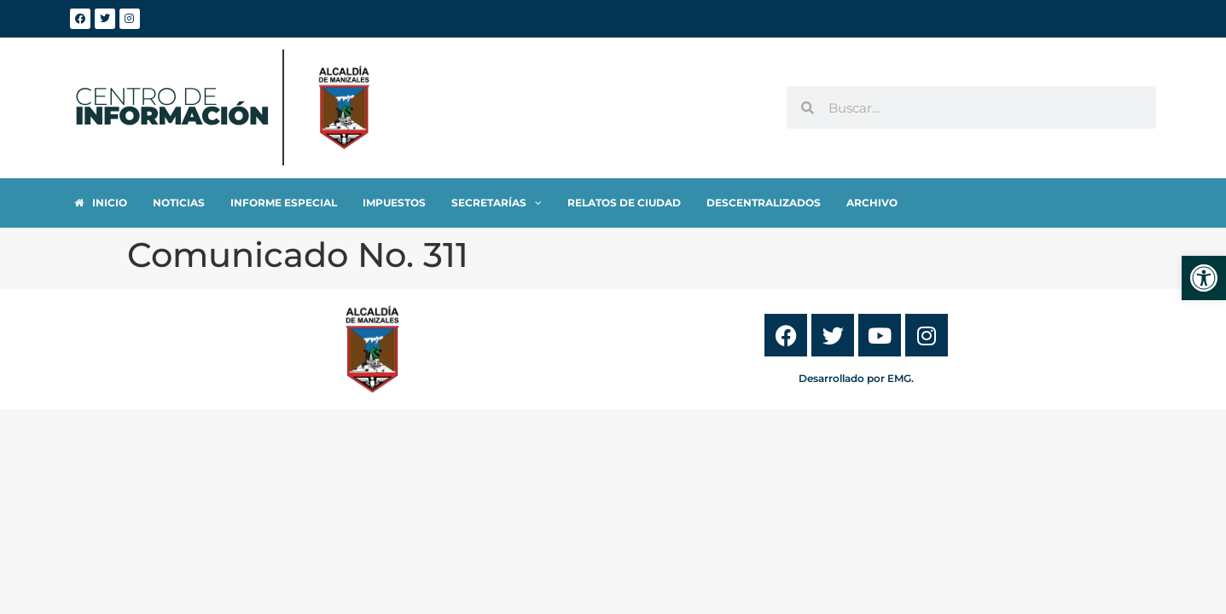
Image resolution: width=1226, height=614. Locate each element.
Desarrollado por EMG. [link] (856, 378)
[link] (1204, 278)
